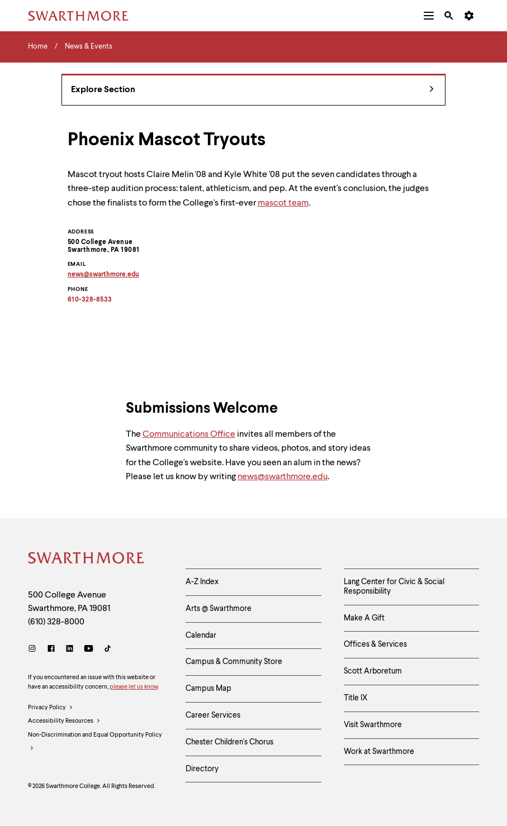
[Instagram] (34, 650)
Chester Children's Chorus (229, 742)
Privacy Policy (50, 708)
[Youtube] (88, 650)
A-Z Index (202, 582)
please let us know (134, 687)
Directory (202, 769)
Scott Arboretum (373, 671)
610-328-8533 (90, 300)
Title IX (356, 698)
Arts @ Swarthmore (219, 609)
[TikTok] (107, 650)
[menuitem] (429, 16)
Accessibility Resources (64, 721)
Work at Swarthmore (379, 752)
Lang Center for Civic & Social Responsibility (394, 586)
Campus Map (208, 689)
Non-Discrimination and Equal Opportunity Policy (95, 744)
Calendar (201, 635)
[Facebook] (51, 650)
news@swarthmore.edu (283, 476)
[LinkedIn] (69, 650)
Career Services (213, 715)
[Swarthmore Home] (86, 559)
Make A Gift (364, 618)
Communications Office (189, 434)
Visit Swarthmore (373, 725)
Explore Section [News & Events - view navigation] (252, 90)
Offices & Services (375, 644)
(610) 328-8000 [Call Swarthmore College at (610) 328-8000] (56, 622)
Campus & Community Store (234, 662)
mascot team (283, 203)
